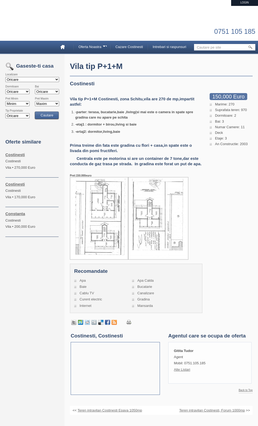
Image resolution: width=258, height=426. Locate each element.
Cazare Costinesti (129, 47)
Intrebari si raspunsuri (169, 47)
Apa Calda (145, 280)
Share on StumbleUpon (80, 322)
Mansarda (145, 306)
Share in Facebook (107, 322)
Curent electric (91, 299)
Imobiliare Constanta (33, 26)
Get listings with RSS (114, 322)
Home (64, 47)
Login (244, 2)
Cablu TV (87, 293)
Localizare (11, 74)
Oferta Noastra (91, 47)
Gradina (143, 299)
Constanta (15, 213)
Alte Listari (182, 370)
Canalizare (145, 293)
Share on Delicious (100, 322)
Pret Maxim (42, 98)
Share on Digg (94, 322)
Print (128, 322)
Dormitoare (12, 86)
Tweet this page (74, 322)
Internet (85, 306)
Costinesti (15, 154)
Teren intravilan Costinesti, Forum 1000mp (212, 410)
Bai (37, 86)
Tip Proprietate (14, 110)
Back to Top (246, 390)
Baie (83, 287)
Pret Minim (11, 98)
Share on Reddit (87, 322)
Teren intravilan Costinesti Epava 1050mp (110, 410)
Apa (83, 280)
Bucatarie (144, 287)
